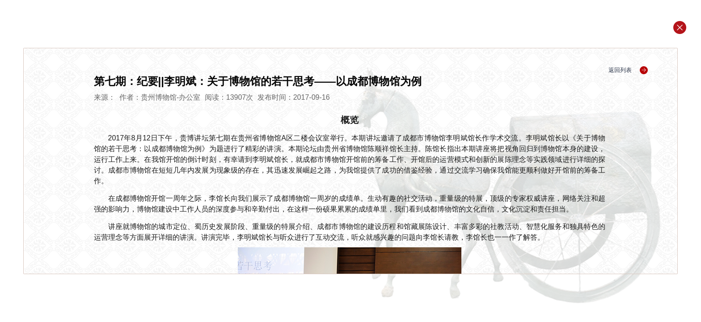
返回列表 (628, 70)
